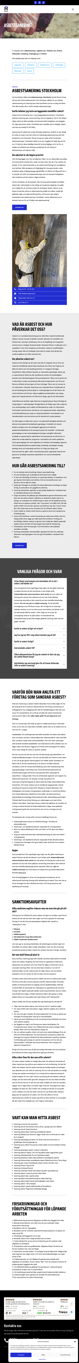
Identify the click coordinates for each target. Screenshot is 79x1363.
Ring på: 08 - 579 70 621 (26, 289)
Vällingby (59, 65)
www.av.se (22, 872)
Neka (43, 1355)
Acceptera (21, 1355)
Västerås (30, 65)
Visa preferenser (65, 1355)
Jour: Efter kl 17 (23, 302)
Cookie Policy (42, 1359)
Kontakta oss (19, 207)
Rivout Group (30, 171)
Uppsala (17, 65)
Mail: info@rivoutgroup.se (26, 293)
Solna (29, 71)
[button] (75, 1342)
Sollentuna (44, 65)
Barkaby (17, 71)
